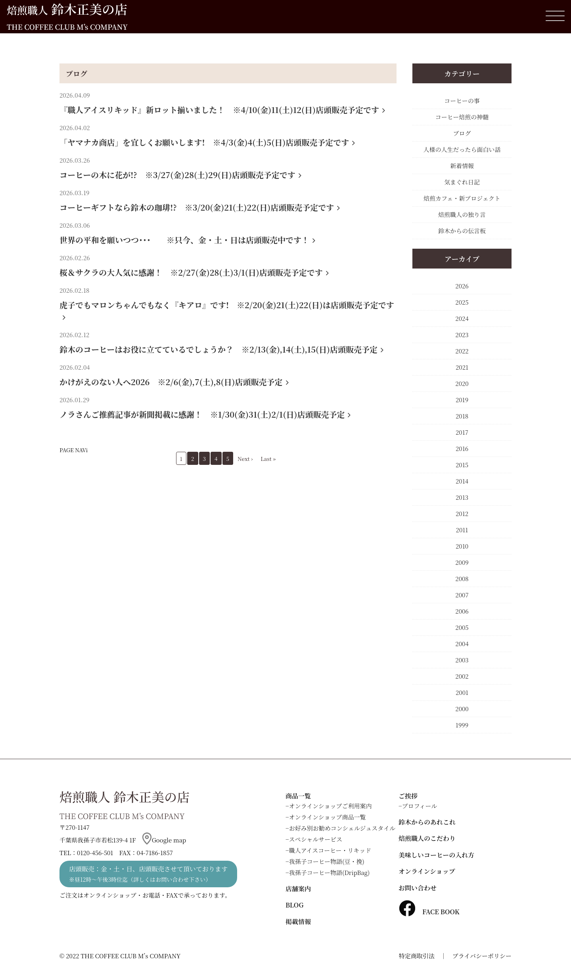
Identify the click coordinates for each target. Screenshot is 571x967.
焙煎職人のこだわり (427, 838)
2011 (462, 530)
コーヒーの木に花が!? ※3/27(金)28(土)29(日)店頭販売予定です (180, 174)
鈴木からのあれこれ (427, 822)
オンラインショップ (427, 871)
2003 (461, 660)
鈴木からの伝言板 (462, 230)
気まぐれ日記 (462, 182)
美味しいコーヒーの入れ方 (436, 855)
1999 (462, 725)
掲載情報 (298, 921)
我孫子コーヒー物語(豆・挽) (326, 861)
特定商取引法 (417, 956)
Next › (245, 458)
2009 (462, 562)
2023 (461, 334)
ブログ (76, 73)
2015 (462, 464)
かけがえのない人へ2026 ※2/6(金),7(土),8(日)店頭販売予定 (174, 382)
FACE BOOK (429, 911)
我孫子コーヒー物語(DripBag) (329, 872)
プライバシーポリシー (482, 956)
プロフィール (419, 806)
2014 (462, 481)
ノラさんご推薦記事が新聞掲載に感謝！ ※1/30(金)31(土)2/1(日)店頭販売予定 (205, 414)
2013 (462, 497)
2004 (461, 643)
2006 (461, 611)
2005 (461, 627)
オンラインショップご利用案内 (330, 806)
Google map (164, 840)
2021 (462, 367)
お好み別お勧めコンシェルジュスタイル (342, 828)
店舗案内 (298, 888)
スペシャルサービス (316, 839)
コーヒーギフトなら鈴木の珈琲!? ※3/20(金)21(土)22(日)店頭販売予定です (199, 207)
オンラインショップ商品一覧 (327, 817)
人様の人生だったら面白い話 (461, 149)
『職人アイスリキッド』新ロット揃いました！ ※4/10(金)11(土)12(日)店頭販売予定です (222, 109)
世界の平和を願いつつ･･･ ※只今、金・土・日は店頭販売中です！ (187, 240)
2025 (461, 302)
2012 (462, 513)
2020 (461, 383)
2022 (461, 351)
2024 (461, 318)
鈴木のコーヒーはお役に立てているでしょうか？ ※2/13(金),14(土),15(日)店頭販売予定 (221, 349)
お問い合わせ (418, 887)
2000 (461, 708)
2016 (462, 448)
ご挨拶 (408, 795)
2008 (461, 578)
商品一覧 (298, 795)
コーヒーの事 (461, 100)
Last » (268, 458)
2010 (462, 546)
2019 (462, 399)
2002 (461, 676)
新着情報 (462, 165)
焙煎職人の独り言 (462, 214)
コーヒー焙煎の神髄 (462, 117)
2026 (461, 286)
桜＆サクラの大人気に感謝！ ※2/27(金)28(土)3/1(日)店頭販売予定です (194, 272)
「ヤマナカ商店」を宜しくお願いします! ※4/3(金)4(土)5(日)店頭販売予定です (207, 142)
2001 (462, 692)
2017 (462, 432)
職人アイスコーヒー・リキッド (330, 850)
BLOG (294, 904)
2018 (462, 416)
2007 (461, 595)
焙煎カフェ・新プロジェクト (461, 198)
